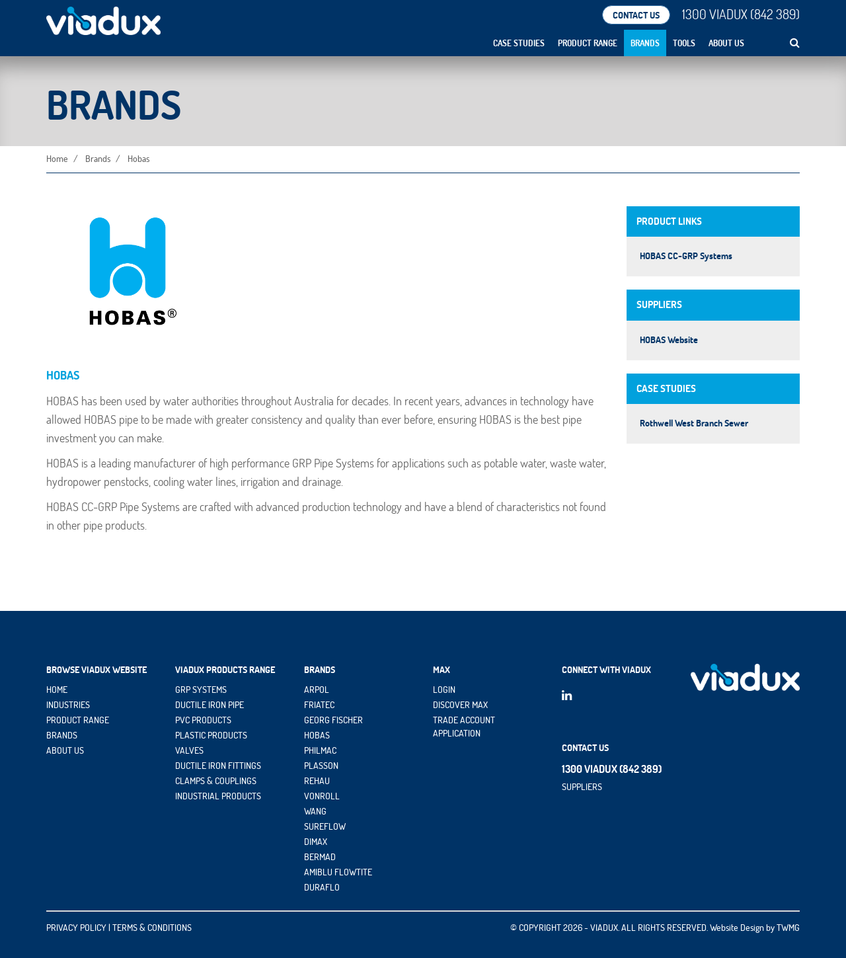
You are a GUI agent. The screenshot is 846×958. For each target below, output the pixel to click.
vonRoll (322, 796)
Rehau (317, 781)
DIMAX (315, 842)
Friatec (319, 705)
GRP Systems (201, 690)
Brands (645, 43)
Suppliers (582, 786)
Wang (315, 811)
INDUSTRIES (68, 705)
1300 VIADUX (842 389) (741, 14)
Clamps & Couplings (215, 781)
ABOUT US (65, 750)
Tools (684, 43)
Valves (189, 750)
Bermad (320, 857)
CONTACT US (636, 15)
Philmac (320, 750)
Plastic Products (211, 735)
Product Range (587, 43)
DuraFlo (322, 887)
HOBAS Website (669, 340)
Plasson (321, 766)
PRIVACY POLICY (76, 928)
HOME (56, 690)
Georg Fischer (333, 720)
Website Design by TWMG (755, 928)
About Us (726, 43)
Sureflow (325, 826)
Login (444, 690)
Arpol (316, 690)
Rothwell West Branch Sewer (694, 423)
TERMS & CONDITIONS (152, 928)
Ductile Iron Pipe (209, 705)
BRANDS (61, 735)
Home (57, 159)
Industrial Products (218, 796)
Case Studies (519, 43)
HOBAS (317, 735)
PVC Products (203, 720)
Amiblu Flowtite (338, 872)
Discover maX (460, 705)
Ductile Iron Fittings (218, 766)
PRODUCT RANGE (77, 720)
